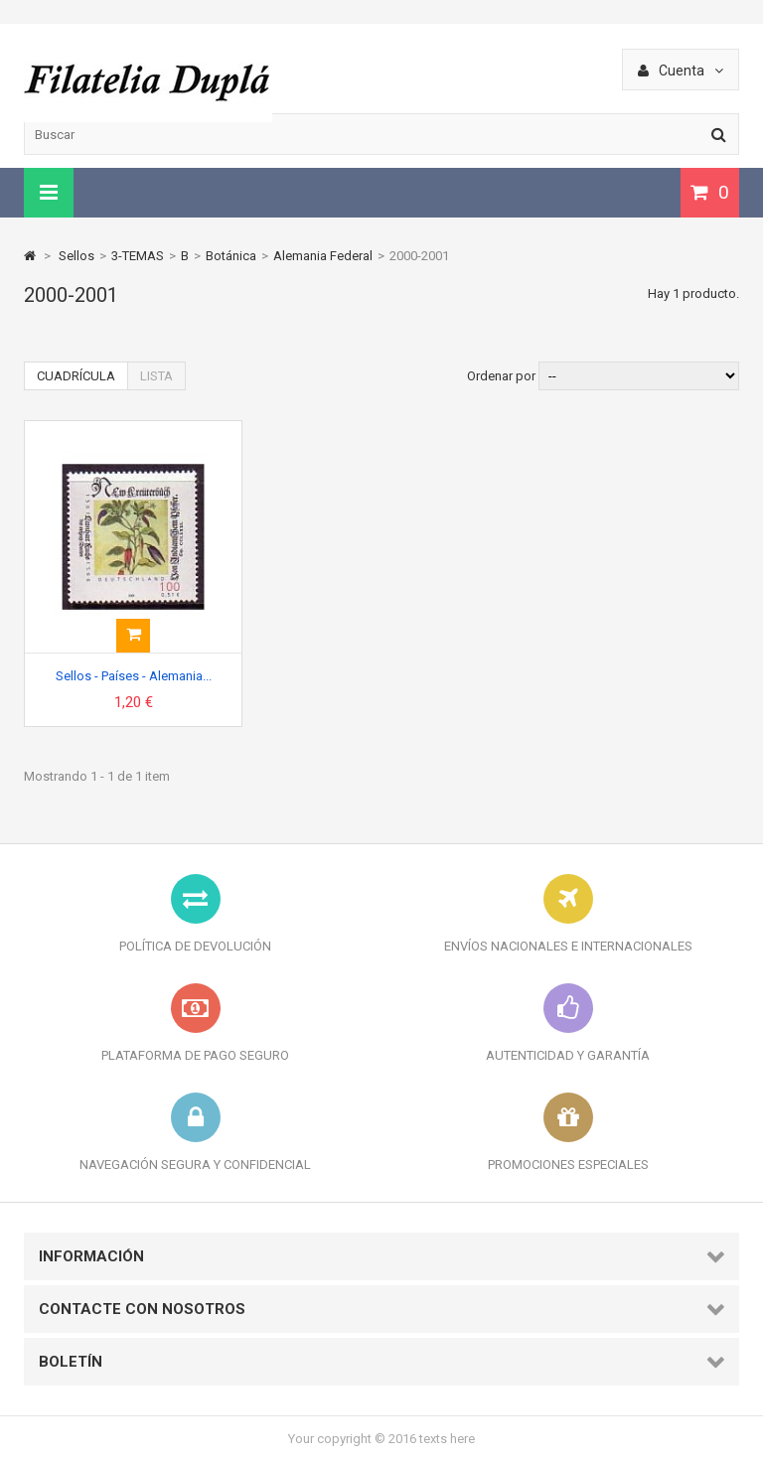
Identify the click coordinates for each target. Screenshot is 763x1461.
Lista (156, 375)
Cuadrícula (76, 375)
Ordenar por (501, 375)
